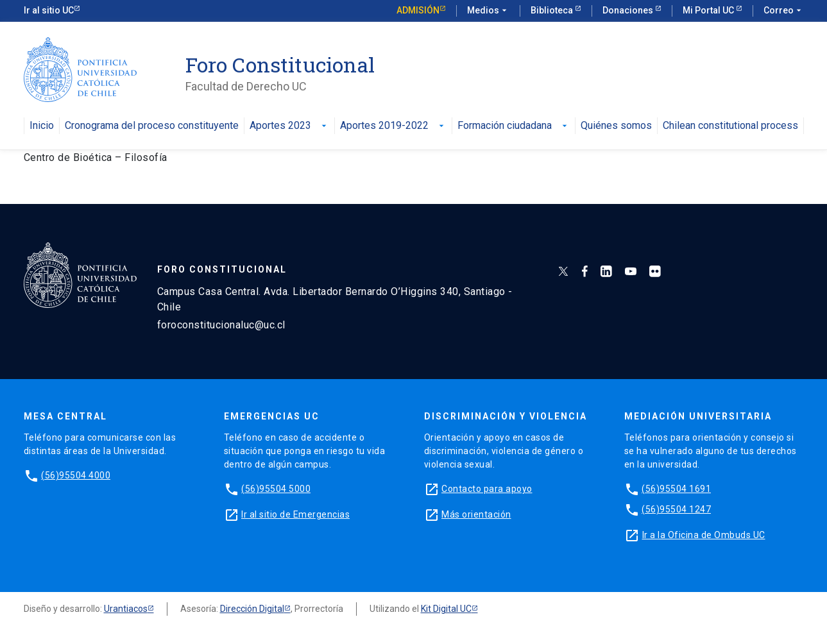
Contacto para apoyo (487, 489)
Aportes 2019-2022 (393, 126)
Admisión (417, 10)
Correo (783, 11)
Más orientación (476, 514)
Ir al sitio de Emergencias (295, 514)
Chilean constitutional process (730, 126)
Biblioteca (553, 10)
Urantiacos (126, 609)
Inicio (42, 126)
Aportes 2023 (289, 126)
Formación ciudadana (513, 126)
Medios (488, 11)
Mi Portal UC (709, 10)
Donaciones (628, 10)
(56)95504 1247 (676, 509)
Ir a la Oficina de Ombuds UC (703, 535)
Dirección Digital (252, 609)
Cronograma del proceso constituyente (152, 126)
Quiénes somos (616, 126)
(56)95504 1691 (676, 489)
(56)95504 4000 (75, 475)
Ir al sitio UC (49, 10)
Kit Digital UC (446, 609)
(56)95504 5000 (276, 489)
